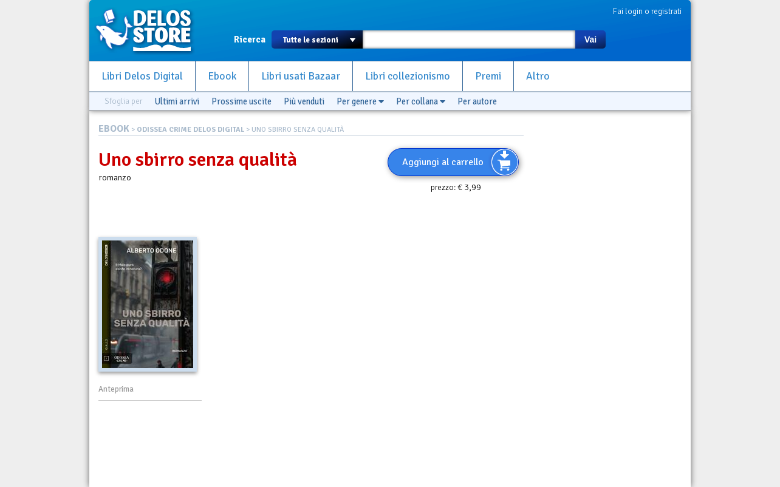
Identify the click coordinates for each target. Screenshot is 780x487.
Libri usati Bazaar (300, 76)
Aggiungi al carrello (443, 162)
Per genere (360, 101)
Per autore (477, 101)
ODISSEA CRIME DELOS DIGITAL (190, 129)
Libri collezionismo (407, 76)
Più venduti (304, 101)
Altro (538, 76)
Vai (590, 39)
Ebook (222, 76)
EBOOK (113, 129)
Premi (488, 76)
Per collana (420, 101)
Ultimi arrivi (176, 101)
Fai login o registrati (647, 11)
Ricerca (249, 39)
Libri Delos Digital (142, 76)
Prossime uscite (241, 101)
